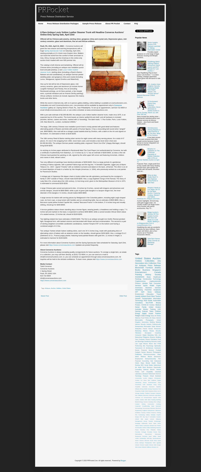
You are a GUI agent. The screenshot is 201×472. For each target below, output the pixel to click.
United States (66, 288)
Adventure (151, 395)
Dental (137, 307)
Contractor (157, 348)
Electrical (158, 408)
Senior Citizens (139, 440)
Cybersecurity (156, 324)
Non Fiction (157, 425)
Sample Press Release (92, 24)
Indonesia (144, 386)
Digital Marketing (148, 335)
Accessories (138, 378)
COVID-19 (144, 305)
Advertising (139, 290)
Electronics (157, 356)
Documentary (146, 408)
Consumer (138, 335)
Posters (137, 305)
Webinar (143, 356)
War (136, 395)
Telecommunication (149, 354)
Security (158, 331)
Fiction (137, 371)
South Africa (153, 440)
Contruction (151, 404)
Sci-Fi (159, 391)
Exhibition (137, 412)
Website (144, 447)
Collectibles (149, 261)
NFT (136, 292)
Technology (157, 279)
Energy (137, 313)
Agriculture (158, 395)
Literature (145, 373)
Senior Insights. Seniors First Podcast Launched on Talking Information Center (154, 46)
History (148, 275)
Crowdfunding (146, 406)
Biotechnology (139, 402)
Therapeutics (148, 442)
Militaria (137, 389)
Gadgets (137, 352)
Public (142, 391)
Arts (159, 261)
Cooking (158, 404)
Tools (154, 442)
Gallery (148, 414)
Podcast (145, 311)
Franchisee (138, 384)
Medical (158, 305)
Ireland (137, 419)
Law (136, 343)
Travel (159, 294)
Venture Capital (144, 445)
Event (149, 296)
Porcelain (137, 432)
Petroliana (154, 339)
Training (152, 309)
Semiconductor (157, 438)
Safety (154, 436)
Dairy (152, 406)
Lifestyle (145, 283)
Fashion (158, 313)
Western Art (155, 447)
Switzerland (157, 365)
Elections (152, 408)
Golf (143, 371)
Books (137, 270)
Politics (147, 318)
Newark (152, 425)
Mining (141, 389)
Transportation (147, 298)
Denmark (158, 406)
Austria (137, 399)
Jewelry (157, 268)
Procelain (149, 432)
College (159, 402)
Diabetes (153, 380)
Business (146, 270)
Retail (159, 363)
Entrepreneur (139, 326)
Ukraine (137, 445)
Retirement (152, 373)
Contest (137, 380)
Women (158, 326)
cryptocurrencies (155, 281)
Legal (140, 343)
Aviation (142, 399)
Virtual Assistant (155, 376)
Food (142, 318)
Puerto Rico (157, 432)
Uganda (158, 442)
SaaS (150, 436)
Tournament (138, 348)
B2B (146, 399)
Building (158, 337)
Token (151, 311)
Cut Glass (143, 380)
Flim (136, 414)
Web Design (157, 445)
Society (158, 275)
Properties (138, 391)
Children (158, 311)
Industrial (158, 371)
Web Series (138, 447)
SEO (142, 365)
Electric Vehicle (155, 369)
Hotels (137, 363)
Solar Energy (145, 316)
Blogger (123, 460)
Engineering (138, 410)
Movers (145, 343)
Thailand (147, 393)
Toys (150, 283)
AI (144, 348)
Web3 (137, 356)
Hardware (149, 384)
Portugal (143, 432)
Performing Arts (140, 346)
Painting (138, 275)
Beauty (158, 303)
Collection (152, 263)
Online (144, 427)
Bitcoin (150, 356)
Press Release (154, 265)
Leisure (152, 419)
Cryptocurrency (140, 281)
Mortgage (137, 423)
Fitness (147, 339)
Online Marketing (151, 427)
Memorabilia (139, 320)
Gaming (137, 311)
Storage (137, 393)
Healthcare (157, 277)
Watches (137, 318)
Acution (145, 378)
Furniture (149, 268)
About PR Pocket (112, 24)
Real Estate (148, 300)
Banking (158, 399)
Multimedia (144, 423)
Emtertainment (152, 382)
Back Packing (152, 399)
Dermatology (138, 408)
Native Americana (144, 425)
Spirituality (157, 346)
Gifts (156, 335)
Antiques (47, 288)
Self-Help (149, 438)
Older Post (123, 296)
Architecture (149, 348)
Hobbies (59, 288)
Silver (153, 296)
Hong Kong (157, 384)
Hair (151, 361)
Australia (138, 309)
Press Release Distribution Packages (63, 24)
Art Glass (152, 318)
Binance (152, 337)
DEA (149, 380)
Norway (150, 389)
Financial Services (147, 350)
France (145, 328)
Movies (145, 309)
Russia (152, 331)
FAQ (136, 24)
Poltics (159, 429)
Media (159, 315)
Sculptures (157, 290)
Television (138, 333)
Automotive (145, 322)
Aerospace (148, 333)
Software (158, 292)
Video (159, 354)
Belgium (150, 378)
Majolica (158, 386)
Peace (137, 429)
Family (144, 307)
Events (137, 350)
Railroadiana (138, 434)
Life (160, 335)
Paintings (138, 279)
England (144, 410)
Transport (152, 393)
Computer (142, 339)
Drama (145, 382)
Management (138, 421)
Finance (138, 283)
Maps (142, 363)
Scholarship (142, 438)
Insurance (151, 386)
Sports (145, 285)
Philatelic (153, 429)
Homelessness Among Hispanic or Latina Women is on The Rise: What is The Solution (154, 131)
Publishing (138, 354)
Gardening (147, 341)
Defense (145, 369)
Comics (151, 305)
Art (136, 367)
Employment (139, 359)
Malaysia (158, 419)
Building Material (155, 322)
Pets (148, 429)
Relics (155, 391)
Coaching (158, 333)
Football (158, 350)
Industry (149, 324)
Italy (142, 419)
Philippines (146, 337)
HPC (141, 417)
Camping (150, 402)
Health (152, 285)
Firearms (153, 412)
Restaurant (138, 436)
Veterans (158, 393)
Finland (148, 412)
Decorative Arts (141, 263)
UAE (159, 309)
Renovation (147, 326)
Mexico (145, 331)
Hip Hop (145, 417)
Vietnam (151, 445)
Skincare (146, 440)
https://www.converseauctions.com (62, 245)
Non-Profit (149, 303)
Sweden (142, 393)
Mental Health (151, 363)
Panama (158, 427)
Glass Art (154, 315)
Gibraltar (153, 414)
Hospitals (137, 386)
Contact (127, 24)
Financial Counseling (142, 361)
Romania (144, 436)
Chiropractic (157, 378)
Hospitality (149, 371)
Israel (159, 341)
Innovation (153, 417)
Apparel (155, 397)
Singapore (156, 270)
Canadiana (139, 303)
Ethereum (158, 410)
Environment (139, 294)
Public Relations (149, 391)
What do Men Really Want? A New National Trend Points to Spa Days (153, 179)
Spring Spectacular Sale (53, 51)
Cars (136, 339)
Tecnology (138, 376)
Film (159, 359)
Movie (151, 343)
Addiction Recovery (143, 395)
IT (148, 417)
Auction (53, 288)
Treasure (145, 376)
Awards (137, 296)
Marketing (138, 331)
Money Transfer (148, 421)
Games (143, 352)
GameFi (138, 298)
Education (150, 294)
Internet (158, 318)
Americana (138, 288)
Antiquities (138, 328)
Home (40, 24)
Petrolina (142, 429)
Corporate (138, 406)
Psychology (149, 346)
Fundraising (141, 414)
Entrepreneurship (150, 359)
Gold (144, 384)
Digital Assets (147, 313)
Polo (159, 389)
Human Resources (154, 328)
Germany (154, 341)
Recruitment (148, 434)
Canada (157, 272)
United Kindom (155, 307)
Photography (150, 320)
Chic (155, 402)
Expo (159, 382)
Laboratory (138, 373)
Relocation (158, 434)
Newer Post (45, 296)
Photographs (157, 352)
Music (149, 277)
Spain (153, 326)
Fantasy (143, 412)
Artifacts (143, 296)
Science (158, 373)
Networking (138, 337)
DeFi (142, 292)
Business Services (153, 288)
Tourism (158, 296)
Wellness (149, 447)
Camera (145, 402)
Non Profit (157, 343)
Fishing (159, 412)
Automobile (157, 300)
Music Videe (152, 423)
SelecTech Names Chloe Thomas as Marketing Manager (154, 241)
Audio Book (142, 367)
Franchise (148, 290)
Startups (141, 442)
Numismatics (138, 427)
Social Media (148, 365)
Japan (146, 419)
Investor (158, 417)
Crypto (158, 285)
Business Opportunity (154, 367)
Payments (155, 389)
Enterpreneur (151, 410)
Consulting (138, 369)
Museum (149, 352)
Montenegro (157, 421)
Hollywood (157, 361)
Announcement (148, 397)
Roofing (137, 365)
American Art (139, 397)
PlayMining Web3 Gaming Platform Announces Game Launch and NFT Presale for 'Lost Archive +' (154, 66)
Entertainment (141, 272)
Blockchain (139, 268)
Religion (138, 316)
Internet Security (140, 324)
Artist (159, 397)
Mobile (145, 389)
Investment (139, 277)
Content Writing (140, 404)
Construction (147, 279)
